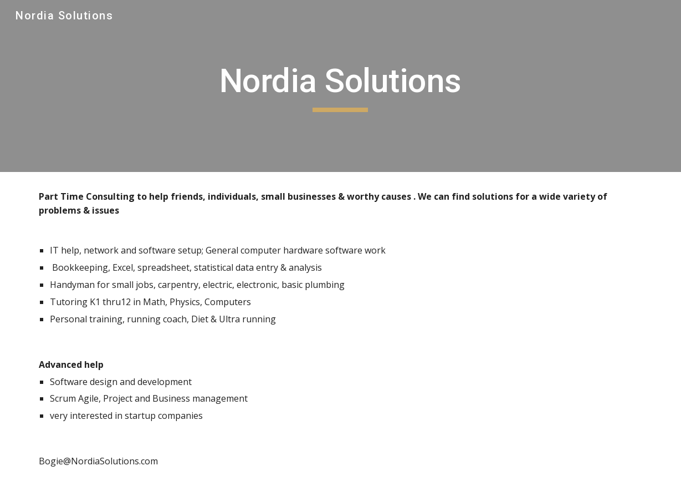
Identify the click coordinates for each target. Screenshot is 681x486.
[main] (340, 86)
